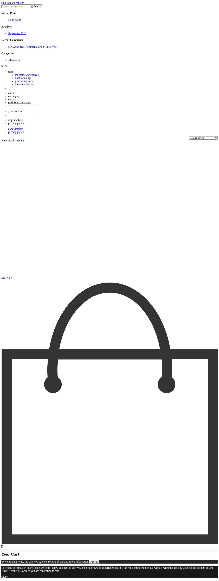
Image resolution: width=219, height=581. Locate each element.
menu (4, 65)
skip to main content (12, 2)
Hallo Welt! (14, 19)
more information (78, 561)
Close (4, 576)
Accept (94, 561)
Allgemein (14, 60)
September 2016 (17, 33)
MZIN (4, 277)
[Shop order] (203, 138)
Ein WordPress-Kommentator (24, 46)
